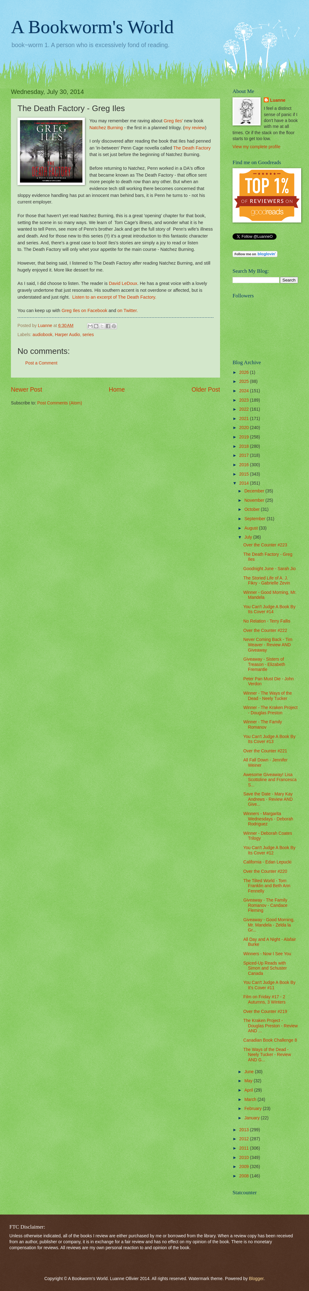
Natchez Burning (106, 127)
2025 (244, 381)
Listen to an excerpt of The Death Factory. (114, 297)
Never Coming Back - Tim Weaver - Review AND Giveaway (267, 644)
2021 (244, 418)
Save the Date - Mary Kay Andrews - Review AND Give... (267, 799)
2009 (244, 1166)
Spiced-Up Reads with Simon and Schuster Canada (265, 968)
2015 (244, 474)
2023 (244, 400)
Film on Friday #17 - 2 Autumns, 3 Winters (264, 1000)
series (88, 334)
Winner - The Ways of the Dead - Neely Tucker (267, 696)
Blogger (256, 1278)
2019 (244, 437)
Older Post (206, 389)
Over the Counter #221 (265, 751)
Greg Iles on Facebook (84, 310)
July (248, 537)
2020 (244, 427)
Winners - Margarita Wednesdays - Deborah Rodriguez (268, 818)
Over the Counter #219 (265, 1011)
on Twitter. (127, 310)
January (252, 1118)
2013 (244, 1129)
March (251, 1099)
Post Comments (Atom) (59, 403)
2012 (244, 1139)
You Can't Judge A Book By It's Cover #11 (269, 985)
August (251, 528)
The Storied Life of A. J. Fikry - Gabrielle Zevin (266, 581)
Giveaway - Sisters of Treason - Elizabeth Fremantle (264, 664)
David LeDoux (123, 283)
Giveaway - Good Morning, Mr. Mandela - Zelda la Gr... (268, 924)
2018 (244, 446)
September (255, 518)
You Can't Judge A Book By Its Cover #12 (269, 850)
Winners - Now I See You (267, 953)
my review (194, 127)
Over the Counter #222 (265, 630)
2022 (244, 409)
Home (117, 389)
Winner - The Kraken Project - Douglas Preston (270, 710)
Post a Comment (41, 363)
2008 (244, 1176)
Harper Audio (67, 334)
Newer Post (26, 389)
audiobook (42, 334)
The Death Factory (192, 147)
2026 (244, 372)
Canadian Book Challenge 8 (270, 1040)
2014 (244, 483)
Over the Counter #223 (265, 545)
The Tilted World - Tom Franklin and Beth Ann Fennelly (266, 885)
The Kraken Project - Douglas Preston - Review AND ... (270, 1025)
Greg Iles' (173, 120)
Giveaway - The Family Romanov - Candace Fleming (265, 905)
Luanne (277, 100)
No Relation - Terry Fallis (266, 621)
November (254, 500)
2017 (244, 455)
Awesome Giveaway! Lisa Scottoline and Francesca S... (270, 779)
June (249, 1071)
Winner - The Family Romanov (262, 725)
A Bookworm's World (92, 27)
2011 (244, 1148)
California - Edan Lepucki (267, 862)
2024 (244, 391)
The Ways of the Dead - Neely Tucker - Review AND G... (267, 1054)
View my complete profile (256, 146)
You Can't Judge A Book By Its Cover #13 (269, 739)
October (252, 509)
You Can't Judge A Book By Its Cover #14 (269, 609)
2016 (244, 464)
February (253, 1108)
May (249, 1080)
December (254, 491)
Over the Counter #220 (265, 871)
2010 (244, 1157)
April (249, 1090)
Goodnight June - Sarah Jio (269, 568)
